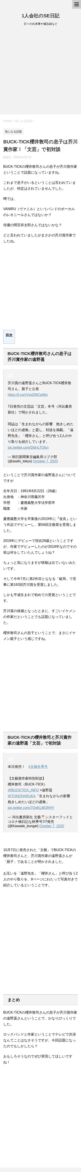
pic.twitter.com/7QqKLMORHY (31, 808)
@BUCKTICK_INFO (23, 790)
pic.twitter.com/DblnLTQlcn (28, 447)
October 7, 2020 (45, 461)
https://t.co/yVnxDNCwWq (28, 395)
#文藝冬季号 (38, 767)
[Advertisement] (40, 71)
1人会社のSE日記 (40, 15)
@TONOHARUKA (22, 796)
